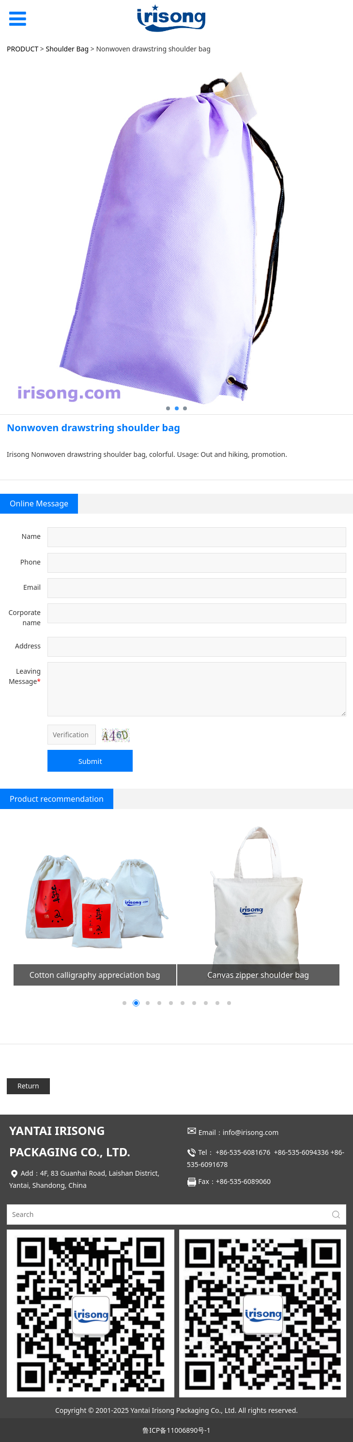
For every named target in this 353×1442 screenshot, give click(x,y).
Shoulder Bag (67, 48)
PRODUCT (22, 48)
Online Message (39, 503)
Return (28, 1085)
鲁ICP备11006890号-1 (176, 1430)
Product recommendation (57, 799)
